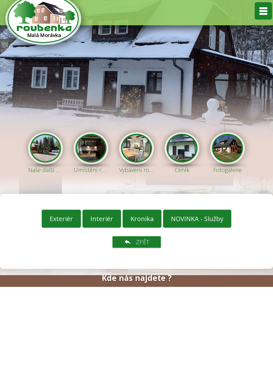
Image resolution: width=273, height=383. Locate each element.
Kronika (142, 218)
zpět (136, 242)
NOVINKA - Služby (197, 218)
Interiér (101, 218)
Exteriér (61, 218)
